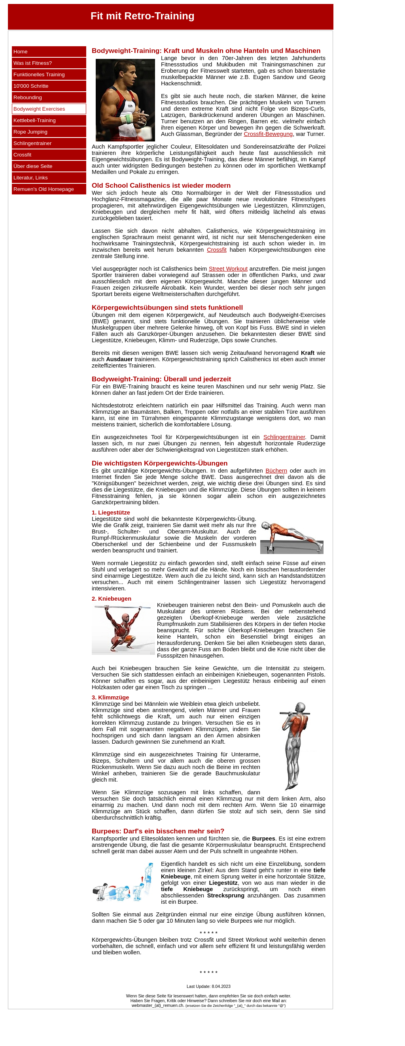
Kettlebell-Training (34, 120)
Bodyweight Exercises (39, 109)
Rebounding (27, 97)
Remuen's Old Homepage (43, 189)
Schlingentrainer (32, 143)
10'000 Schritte (31, 86)
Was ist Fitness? (32, 63)
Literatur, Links (30, 178)
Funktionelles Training (39, 74)
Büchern (276, 470)
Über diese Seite (33, 166)
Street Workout (228, 269)
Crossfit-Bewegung (268, 134)
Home (20, 52)
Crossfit (22, 155)
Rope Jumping (30, 132)
